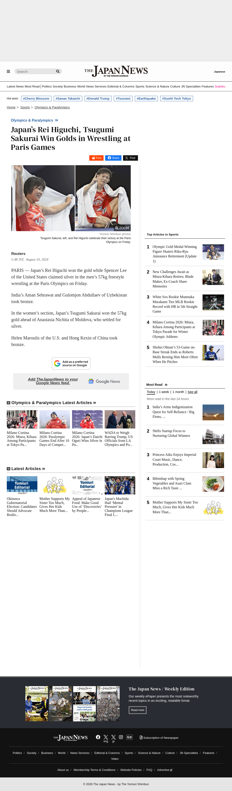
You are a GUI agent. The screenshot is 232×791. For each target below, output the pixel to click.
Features (208, 86)
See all (192, 392)
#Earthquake (146, 98)
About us (63, 770)
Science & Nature (157, 86)
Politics (47, 86)
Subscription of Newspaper (159, 737)
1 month (178, 392)
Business (70, 86)
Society (58, 86)
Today (151, 392)
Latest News (15, 86)
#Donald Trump (98, 98)
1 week (164, 392)
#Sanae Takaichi (68, 98)
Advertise (164, 770)
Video (115, 758)
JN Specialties (191, 86)
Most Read (32, 86)
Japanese (219, 71)
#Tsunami (123, 98)
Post (99, 158)
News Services (96, 86)
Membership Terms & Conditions (95, 770)
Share (115, 158)
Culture (175, 86)
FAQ (149, 770)
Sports (139, 86)
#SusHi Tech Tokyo (176, 98)
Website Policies (131, 770)
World (81, 86)
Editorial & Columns (120, 86)
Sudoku (220, 86)
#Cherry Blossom (36, 98)
